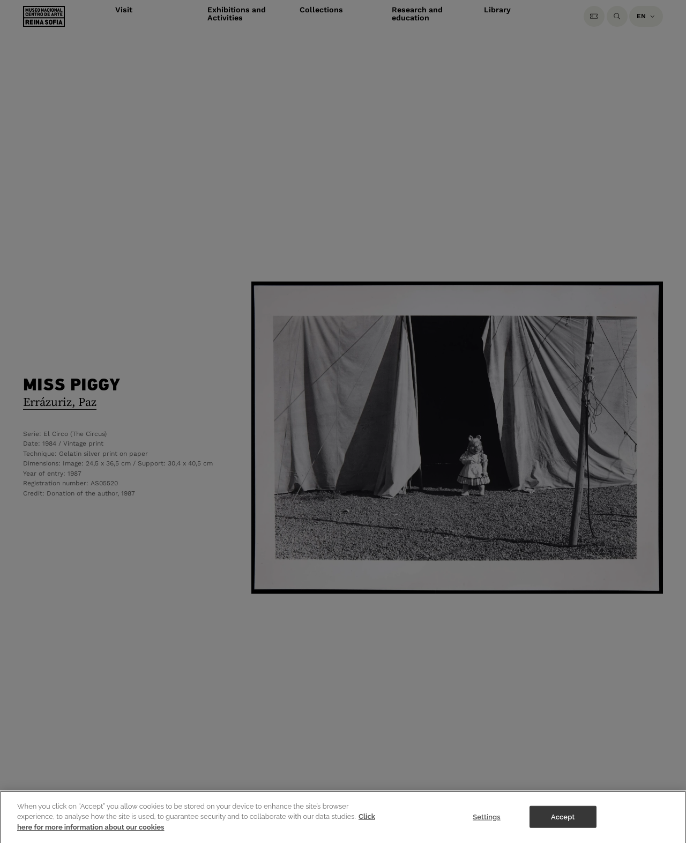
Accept (563, 822)
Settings (487, 822)
